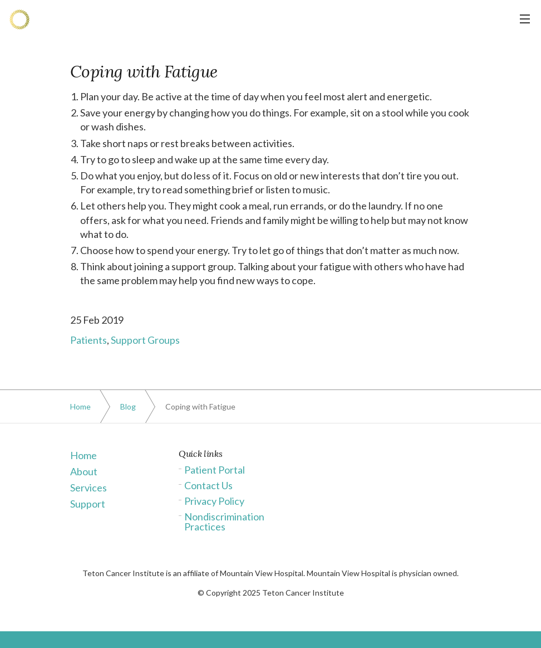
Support (87, 504)
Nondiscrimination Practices (224, 521)
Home (83, 455)
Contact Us (208, 485)
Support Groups (145, 340)
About (83, 471)
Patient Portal (214, 470)
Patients (88, 340)
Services (88, 487)
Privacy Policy (214, 501)
